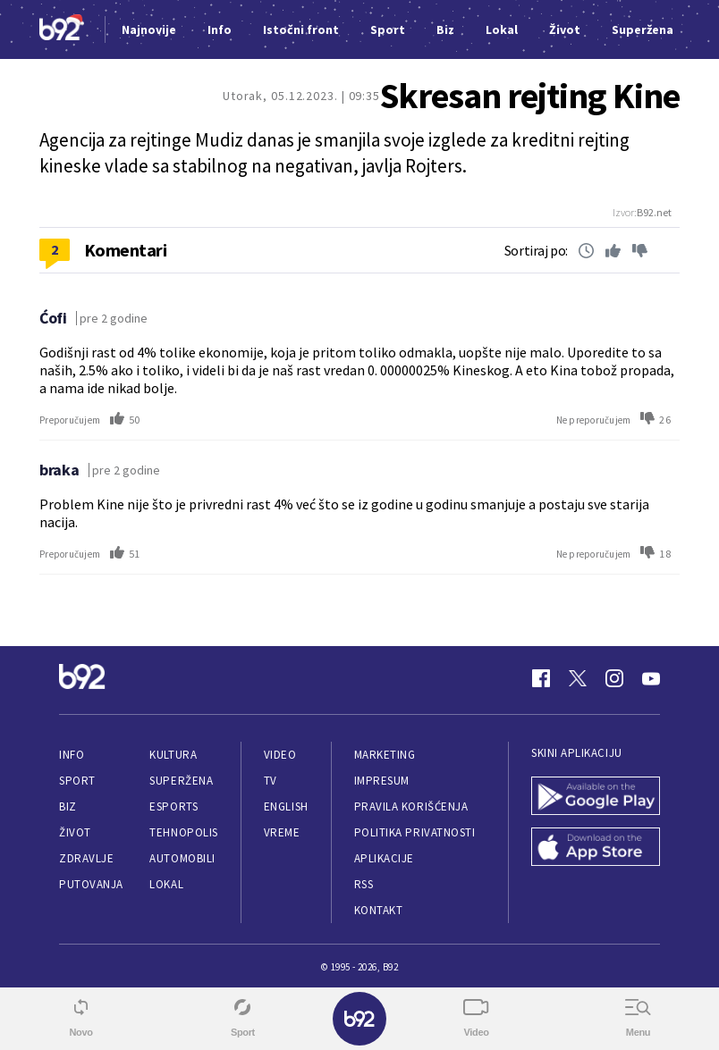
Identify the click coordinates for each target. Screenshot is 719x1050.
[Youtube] (651, 678)
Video (280, 754)
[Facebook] (541, 678)
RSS (364, 884)
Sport (77, 780)
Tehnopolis (183, 832)
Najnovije (149, 29)
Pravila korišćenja (411, 806)
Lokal (166, 884)
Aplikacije (384, 858)
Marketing (385, 754)
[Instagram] (614, 678)
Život (75, 832)
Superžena (181, 780)
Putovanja (91, 884)
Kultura (173, 754)
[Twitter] (578, 678)
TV (270, 780)
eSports (173, 806)
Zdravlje (86, 858)
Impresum (382, 780)
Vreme (282, 832)
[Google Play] (595, 798)
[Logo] (61, 29)
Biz (68, 806)
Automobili (182, 858)
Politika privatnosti (415, 832)
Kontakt (378, 910)
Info (71, 754)
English (286, 806)
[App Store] (595, 848)
